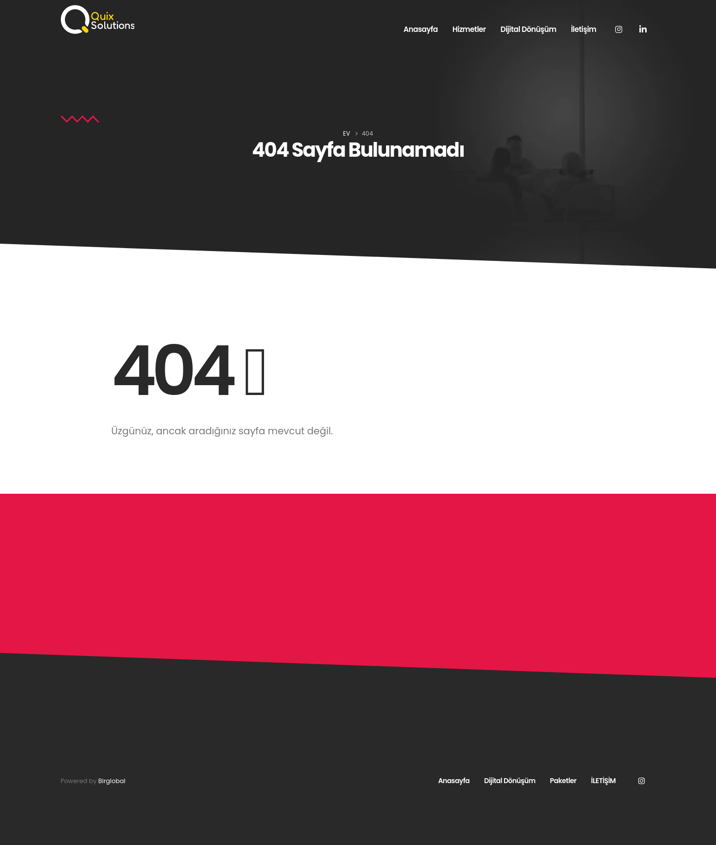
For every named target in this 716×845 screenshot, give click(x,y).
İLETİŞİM (603, 781)
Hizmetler (469, 29)
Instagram (641, 780)
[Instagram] (619, 29)
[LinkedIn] (643, 29)
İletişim (584, 29)
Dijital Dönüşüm (528, 29)
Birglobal (111, 781)
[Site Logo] (97, 19)
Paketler (563, 781)
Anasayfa (421, 29)
